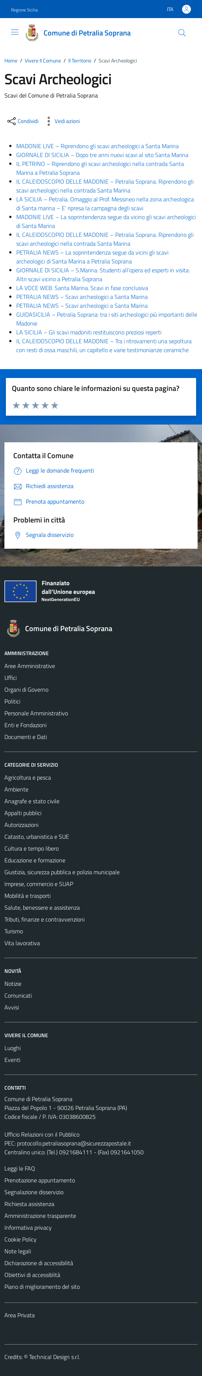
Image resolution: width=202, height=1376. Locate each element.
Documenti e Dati (25, 736)
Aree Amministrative (29, 665)
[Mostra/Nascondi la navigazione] (14, 32)
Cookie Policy (20, 1239)
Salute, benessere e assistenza (42, 907)
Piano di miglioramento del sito (42, 1286)
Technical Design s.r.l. (54, 1356)
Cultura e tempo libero (31, 848)
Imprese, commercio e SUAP (38, 883)
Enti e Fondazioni (25, 725)
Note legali (17, 1251)
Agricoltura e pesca (27, 777)
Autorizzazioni (21, 824)
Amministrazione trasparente (40, 1215)
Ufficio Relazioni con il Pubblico (41, 1134)
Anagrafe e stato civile (31, 801)
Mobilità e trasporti (27, 895)
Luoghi (12, 1047)
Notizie (12, 983)
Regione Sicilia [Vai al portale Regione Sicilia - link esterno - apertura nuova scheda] (24, 9)
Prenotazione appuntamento (39, 1180)
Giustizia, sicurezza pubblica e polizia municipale (62, 872)
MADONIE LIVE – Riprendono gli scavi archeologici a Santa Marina (97, 146)
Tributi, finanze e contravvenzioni (44, 919)
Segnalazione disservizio (34, 1192)
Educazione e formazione (34, 860)
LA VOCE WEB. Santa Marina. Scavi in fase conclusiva (82, 287)
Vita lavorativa (22, 943)
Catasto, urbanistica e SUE (36, 836)
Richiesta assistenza (29, 1203)
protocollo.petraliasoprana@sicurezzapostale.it (74, 1143)
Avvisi (11, 1007)
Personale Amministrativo (36, 713)
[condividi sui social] (22, 121)
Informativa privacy (28, 1227)
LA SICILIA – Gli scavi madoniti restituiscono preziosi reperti (88, 332)
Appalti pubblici (22, 812)
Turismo (13, 931)
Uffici (10, 677)
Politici (12, 701)
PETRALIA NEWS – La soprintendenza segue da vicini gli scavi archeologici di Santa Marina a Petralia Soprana (92, 257)
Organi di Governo (26, 689)
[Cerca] (182, 33)
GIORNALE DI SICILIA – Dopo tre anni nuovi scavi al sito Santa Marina (102, 154)
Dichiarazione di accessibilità (38, 1263)
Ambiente (16, 789)
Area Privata (19, 1315)
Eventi (12, 1059)
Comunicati (18, 995)
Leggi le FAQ (19, 1168)
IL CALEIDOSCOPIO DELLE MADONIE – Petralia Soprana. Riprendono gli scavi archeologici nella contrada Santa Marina (105, 186)
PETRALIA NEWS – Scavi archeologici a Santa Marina (82, 296)
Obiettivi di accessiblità (32, 1274)
